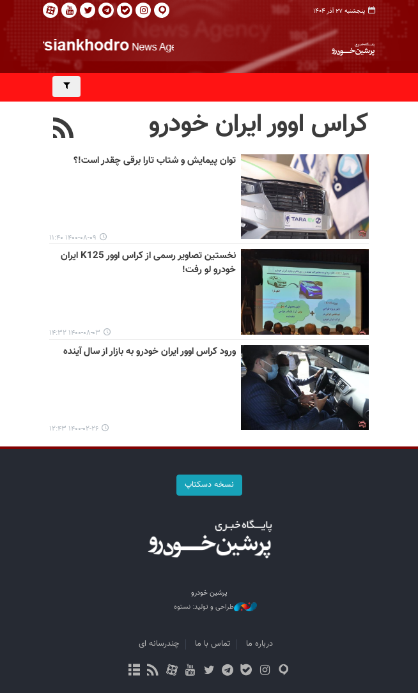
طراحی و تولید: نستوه (215, 607)
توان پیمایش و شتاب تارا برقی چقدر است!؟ (155, 161)
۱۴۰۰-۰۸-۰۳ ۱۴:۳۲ (74, 333)
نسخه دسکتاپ (209, 484)
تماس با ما (212, 643)
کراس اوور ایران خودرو (259, 124)
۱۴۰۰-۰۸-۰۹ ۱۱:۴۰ (73, 237)
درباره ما (259, 643)
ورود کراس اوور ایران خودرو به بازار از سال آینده (149, 352)
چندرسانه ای (159, 643)
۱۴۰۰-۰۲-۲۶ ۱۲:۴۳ (73, 428)
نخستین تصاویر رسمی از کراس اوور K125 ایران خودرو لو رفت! (148, 263)
